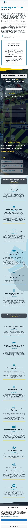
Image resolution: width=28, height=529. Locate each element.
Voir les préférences (14, 526)
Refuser (14, 523)
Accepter (14, 519)
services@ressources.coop (7, 151)
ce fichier (9, 150)
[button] (26, 508)
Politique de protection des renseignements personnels (10, 516)
